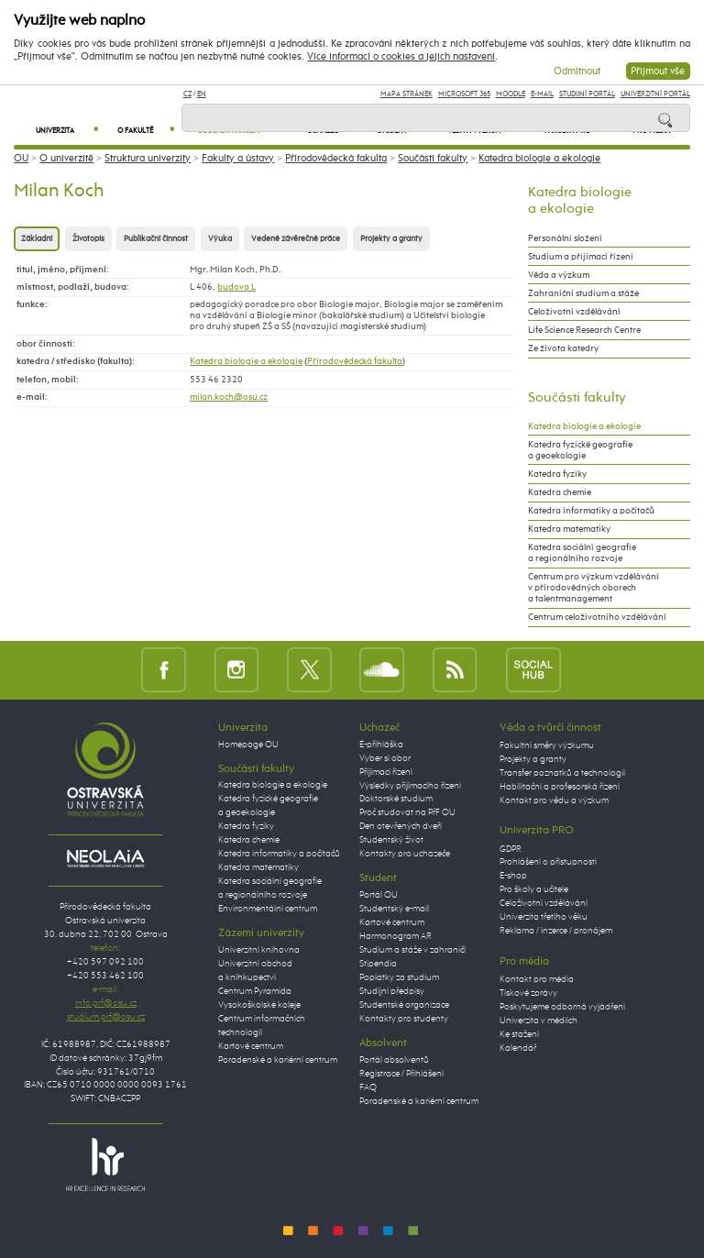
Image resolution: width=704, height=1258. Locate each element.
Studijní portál (587, 94)
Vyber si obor (385, 758)
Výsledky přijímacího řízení (410, 785)
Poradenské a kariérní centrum (277, 1060)
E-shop (513, 875)
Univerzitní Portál (655, 94)
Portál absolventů (394, 1060)
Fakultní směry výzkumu (547, 745)
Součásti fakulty (433, 158)
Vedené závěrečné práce (295, 239)
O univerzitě (66, 158)
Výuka (220, 239)
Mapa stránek (406, 94)
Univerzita (67, 131)
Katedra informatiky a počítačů (591, 510)
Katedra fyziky (557, 474)
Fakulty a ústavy (238, 158)
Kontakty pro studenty (403, 1018)
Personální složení (565, 238)
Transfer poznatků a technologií (562, 773)
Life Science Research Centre (584, 330)
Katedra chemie (559, 492)
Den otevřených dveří (400, 826)
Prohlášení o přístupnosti (548, 861)
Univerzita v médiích (539, 1020)
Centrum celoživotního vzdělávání (597, 617)
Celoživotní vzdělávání (574, 311)
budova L (236, 287)
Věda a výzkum (558, 275)
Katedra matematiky (569, 529)
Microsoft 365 (464, 94)
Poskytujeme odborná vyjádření (562, 1006)
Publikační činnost (156, 239)
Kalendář (518, 1048)
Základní (36, 239)
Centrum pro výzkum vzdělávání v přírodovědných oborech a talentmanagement (593, 587)
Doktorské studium (396, 798)
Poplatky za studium (399, 977)
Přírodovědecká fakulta (336, 158)
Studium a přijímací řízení (580, 256)
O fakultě (145, 131)
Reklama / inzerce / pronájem (556, 930)
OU (21, 158)
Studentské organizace (404, 1005)
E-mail (542, 94)
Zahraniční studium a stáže (583, 293)
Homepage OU (248, 744)
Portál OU (378, 894)
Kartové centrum (250, 1046)
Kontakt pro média (537, 979)
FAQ (368, 1087)
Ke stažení (519, 1034)
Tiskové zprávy (528, 993)
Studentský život (391, 839)
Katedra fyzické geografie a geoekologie (580, 450)
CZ (187, 94)
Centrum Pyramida (255, 991)
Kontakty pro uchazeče (404, 853)
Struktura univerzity (147, 158)
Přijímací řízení (385, 772)
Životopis (88, 239)
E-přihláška (381, 744)
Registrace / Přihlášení (401, 1073)
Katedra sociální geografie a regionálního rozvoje (582, 553)
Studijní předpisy (391, 991)
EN (201, 94)
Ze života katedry (563, 348)
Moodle (510, 94)
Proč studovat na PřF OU (407, 812)
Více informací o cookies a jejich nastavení (401, 56)
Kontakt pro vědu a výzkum (554, 800)
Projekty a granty (391, 239)
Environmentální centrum (267, 908)
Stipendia (378, 963)
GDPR (511, 849)
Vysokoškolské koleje (259, 1005)
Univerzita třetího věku (544, 916)
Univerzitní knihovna (259, 950)
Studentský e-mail (394, 908)
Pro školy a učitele (534, 889)
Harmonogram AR (395, 936)
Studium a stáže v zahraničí (412, 950)
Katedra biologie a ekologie (539, 158)
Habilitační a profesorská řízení (560, 786)
